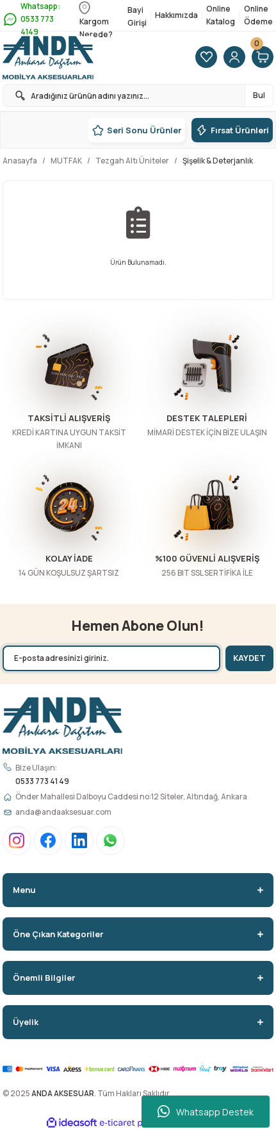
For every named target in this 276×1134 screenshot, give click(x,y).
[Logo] (48, 57)
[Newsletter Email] (111, 658)
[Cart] (262, 57)
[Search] (138, 95)
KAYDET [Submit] (249, 657)
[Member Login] (234, 57)
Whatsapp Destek (206, 1112)
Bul (259, 95)
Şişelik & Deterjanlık (218, 160)
